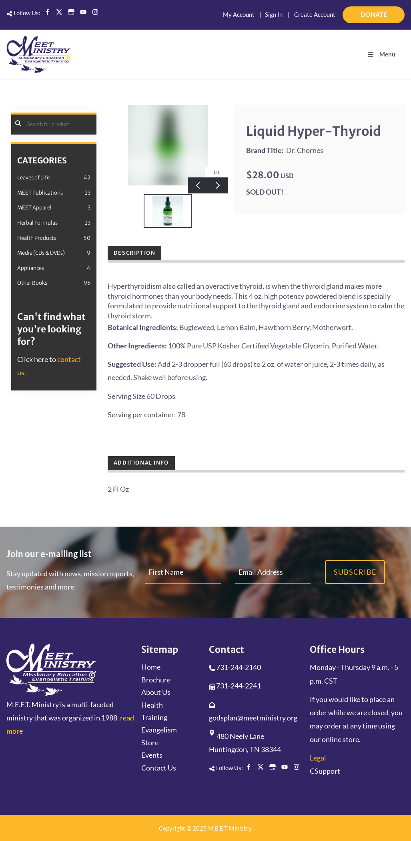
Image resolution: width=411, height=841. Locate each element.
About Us (155, 692)
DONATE (394, 11)
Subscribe (355, 571)
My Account (239, 14)
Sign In (274, 14)
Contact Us (158, 767)
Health (152, 704)
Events (151, 754)
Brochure (155, 679)
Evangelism (159, 729)
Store (149, 742)
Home (150, 666)
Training (154, 717)
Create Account (314, 14)
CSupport (325, 771)
